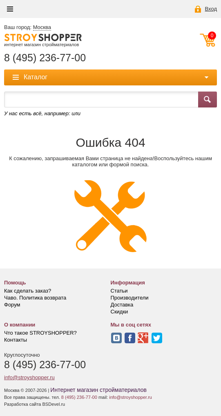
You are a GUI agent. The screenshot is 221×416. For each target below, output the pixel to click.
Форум (12, 305)
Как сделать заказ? (27, 291)
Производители (130, 298)
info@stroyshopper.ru (29, 377)
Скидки (119, 312)
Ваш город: (27, 27)
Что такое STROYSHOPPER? (40, 333)
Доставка (122, 305)
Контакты (15, 340)
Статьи (119, 291)
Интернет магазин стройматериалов (98, 390)
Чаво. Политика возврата (35, 298)
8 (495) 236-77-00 (45, 57)
